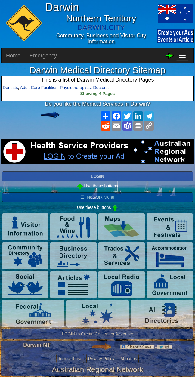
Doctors (100, 87)
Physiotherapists (75, 87)
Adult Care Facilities (39, 87)
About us (128, 358)
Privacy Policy (101, 358)
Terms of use (70, 358)
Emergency (43, 56)
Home (13, 56)
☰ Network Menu (97, 197)
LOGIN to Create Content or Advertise (97, 334)
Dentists (10, 87)
